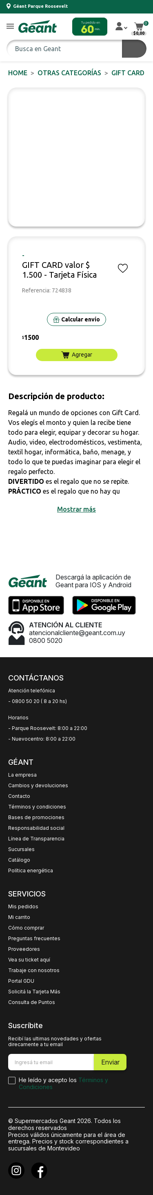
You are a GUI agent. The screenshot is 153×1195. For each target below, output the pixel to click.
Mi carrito (19, 917)
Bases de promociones (36, 817)
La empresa (22, 775)
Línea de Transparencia (36, 838)
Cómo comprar (26, 927)
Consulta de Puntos (31, 1002)
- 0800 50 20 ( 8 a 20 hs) (37, 701)
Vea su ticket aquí (29, 959)
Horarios (18, 717)
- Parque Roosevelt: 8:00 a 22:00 (47, 728)
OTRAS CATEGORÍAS (69, 72)
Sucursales (21, 849)
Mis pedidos (23, 906)
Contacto (19, 796)
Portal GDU (21, 981)
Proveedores (24, 949)
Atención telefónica (31, 690)
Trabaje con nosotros (34, 970)
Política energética (30, 870)
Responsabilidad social (36, 828)
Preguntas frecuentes (34, 938)
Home (17, 72)
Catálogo (19, 860)
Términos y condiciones (37, 806)
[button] (10, 27)
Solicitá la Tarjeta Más (34, 991)
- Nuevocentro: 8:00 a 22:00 (41, 739)
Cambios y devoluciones (38, 785)
